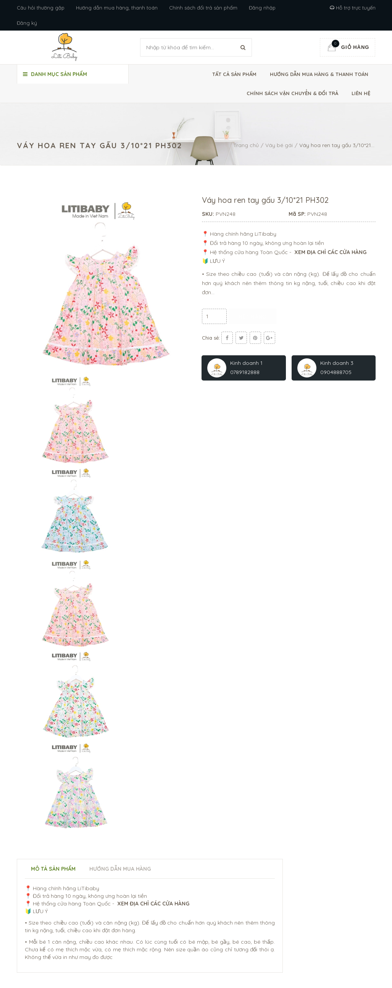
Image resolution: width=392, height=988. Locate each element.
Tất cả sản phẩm (234, 74)
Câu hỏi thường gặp (41, 8)
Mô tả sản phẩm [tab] (53, 868)
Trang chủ (246, 145)
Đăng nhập (262, 8)
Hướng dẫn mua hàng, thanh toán (117, 8)
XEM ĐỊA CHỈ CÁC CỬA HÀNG (331, 252)
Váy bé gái (279, 145)
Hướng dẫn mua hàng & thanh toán (319, 74)
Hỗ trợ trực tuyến (353, 8)
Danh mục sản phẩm (55, 74)
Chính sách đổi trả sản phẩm (203, 8)
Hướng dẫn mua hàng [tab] (120, 868)
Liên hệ (361, 93)
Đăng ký (27, 23)
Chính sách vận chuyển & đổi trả (292, 93)
